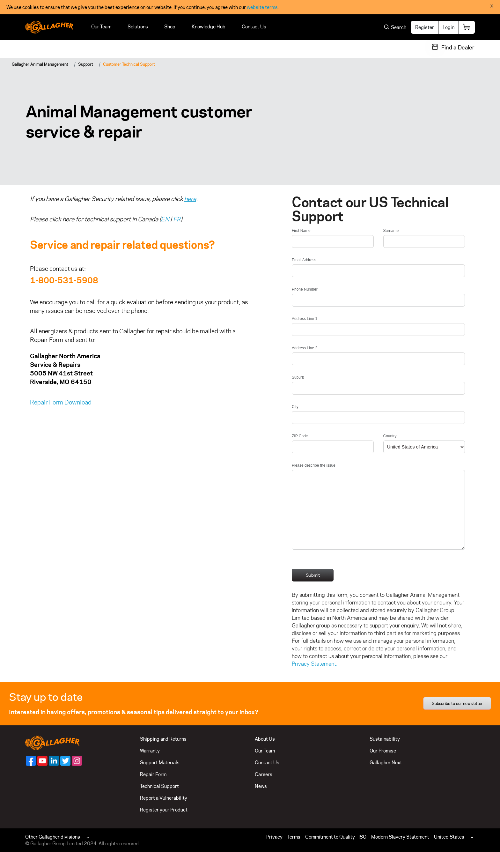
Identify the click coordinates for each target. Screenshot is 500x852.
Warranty (150, 750)
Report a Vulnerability (163, 798)
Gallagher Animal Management (40, 64)
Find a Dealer (457, 47)
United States (449, 836)
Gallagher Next (386, 762)
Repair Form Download (61, 402)
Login (448, 27)
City (295, 406)
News (261, 786)
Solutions (138, 26)
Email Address (304, 260)
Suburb (298, 377)
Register (424, 27)
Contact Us (254, 26)
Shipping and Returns (163, 739)
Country (390, 436)
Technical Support (159, 786)
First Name (301, 230)
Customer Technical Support (129, 64)
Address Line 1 (304, 318)
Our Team (101, 26)
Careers (263, 774)
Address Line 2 (304, 348)
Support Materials (160, 762)
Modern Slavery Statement (400, 836)
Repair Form (153, 774)
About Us (265, 739)
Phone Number (305, 289)
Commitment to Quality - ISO (335, 836)
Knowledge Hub (208, 26)
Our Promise (383, 750)
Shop (169, 26)
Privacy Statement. (314, 664)
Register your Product (164, 809)
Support (85, 64)
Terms (293, 836)
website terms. (263, 7)
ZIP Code (300, 436)
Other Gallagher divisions (52, 836)
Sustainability (385, 739)
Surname (391, 230)
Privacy (274, 836)
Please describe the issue (313, 465)
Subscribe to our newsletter (457, 703)
